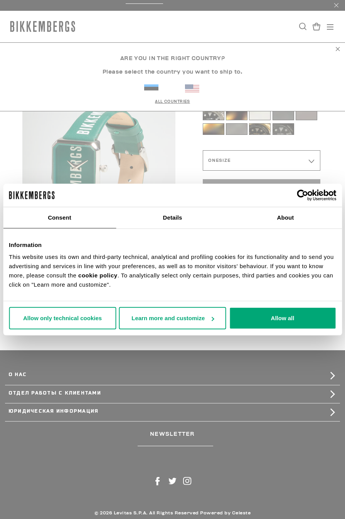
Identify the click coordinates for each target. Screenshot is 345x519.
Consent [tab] (59, 217)
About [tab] (285, 217)
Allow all (283, 318)
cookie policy (98, 275)
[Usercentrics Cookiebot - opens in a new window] (302, 195)
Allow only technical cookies (62, 318)
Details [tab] (172, 217)
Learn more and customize (172, 318)
